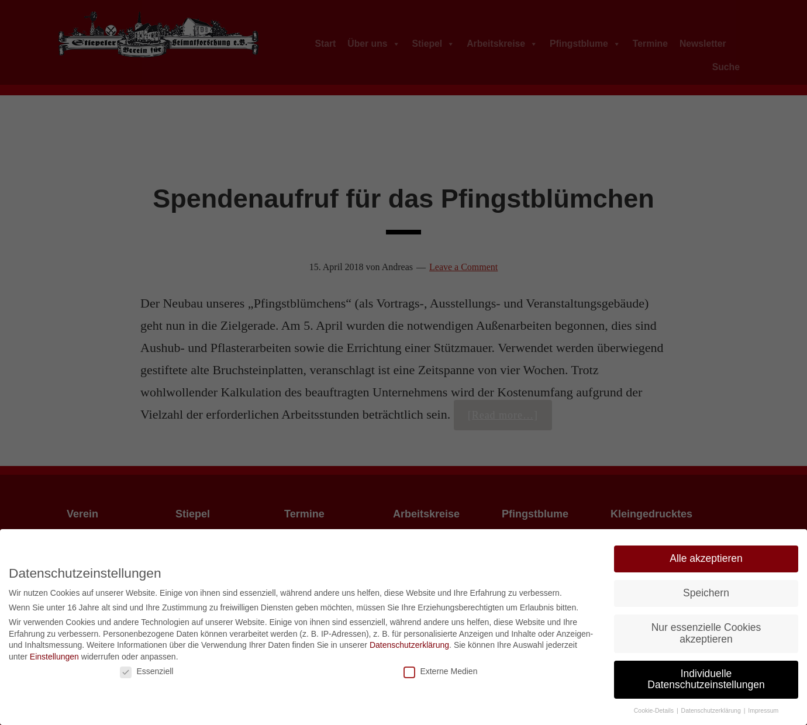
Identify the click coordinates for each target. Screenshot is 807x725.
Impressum (763, 710)
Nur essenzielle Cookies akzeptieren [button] (706, 633)
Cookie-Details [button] (654, 710)
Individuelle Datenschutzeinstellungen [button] (705, 679)
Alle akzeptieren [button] (706, 558)
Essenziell (146, 671)
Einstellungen (54, 656)
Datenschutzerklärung (409, 645)
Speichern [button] (706, 593)
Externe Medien (440, 671)
